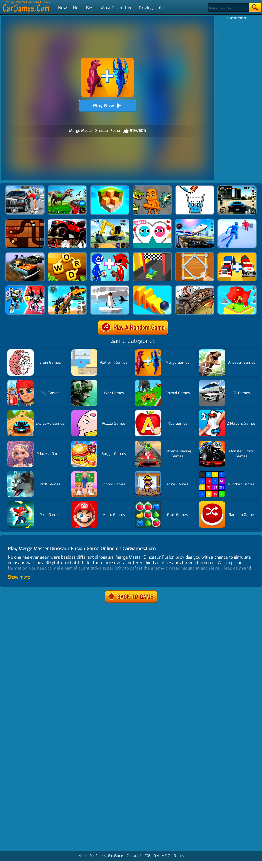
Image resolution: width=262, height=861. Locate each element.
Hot (76, 7)
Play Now (107, 105)
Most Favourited (117, 7)
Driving (146, 7)
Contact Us (134, 856)
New (62, 7)
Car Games (176, 856)
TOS (148, 856)
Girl (162, 7)
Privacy (158, 856)
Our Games (98, 856)
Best (90, 7)
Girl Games (116, 856)
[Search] (228, 7)
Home (83, 856)
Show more (19, 577)
